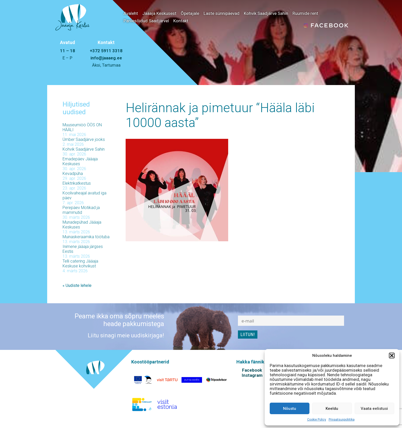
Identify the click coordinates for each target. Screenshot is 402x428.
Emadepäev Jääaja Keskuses (80, 161)
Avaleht (131, 13)
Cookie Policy (316, 419)
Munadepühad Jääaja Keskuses (82, 224)
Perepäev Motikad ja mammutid (81, 210)
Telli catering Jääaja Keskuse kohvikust (80, 263)
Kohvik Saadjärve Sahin (266, 13)
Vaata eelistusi (374, 408)
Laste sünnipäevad (221, 13)
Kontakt (180, 20)
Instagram (252, 375)
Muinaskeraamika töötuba (86, 236)
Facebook (252, 370)
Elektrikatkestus (77, 183)
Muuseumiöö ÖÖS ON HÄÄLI (82, 127)
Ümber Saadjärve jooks (84, 139)
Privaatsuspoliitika (342, 419)
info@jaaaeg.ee (106, 57)
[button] (391, 355)
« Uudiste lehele (77, 285)
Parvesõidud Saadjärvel (146, 20)
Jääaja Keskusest (159, 13)
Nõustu (289, 408)
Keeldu (332, 408)
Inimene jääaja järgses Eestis (83, 249)
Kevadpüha (73, 173)
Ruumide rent (305, 13)
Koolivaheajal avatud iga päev (84, 195)
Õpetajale (190, 13)
